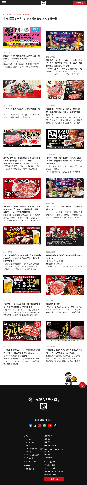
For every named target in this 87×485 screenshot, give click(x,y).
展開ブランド (48, 442)
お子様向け (29, 458)
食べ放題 (28, 439)
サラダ (28, 445)
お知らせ (47, 439)
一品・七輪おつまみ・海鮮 (34, 449)
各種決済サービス (50, 445)
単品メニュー (30, 442)
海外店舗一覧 (30, 469)
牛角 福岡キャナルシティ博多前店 (17, 14)
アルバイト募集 (49, 465)
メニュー (27, 436)
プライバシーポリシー (51, 468)
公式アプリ (48, 436)
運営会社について (50, 474)
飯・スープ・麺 (31, 461)
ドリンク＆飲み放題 (32, 455)
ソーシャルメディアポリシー (53, 471)
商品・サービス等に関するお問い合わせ (54, 450)
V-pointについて (49, 462)
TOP (82, 385)
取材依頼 (47, 454)
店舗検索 (27, 465)
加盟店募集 (48, 457)
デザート (28, 452)
